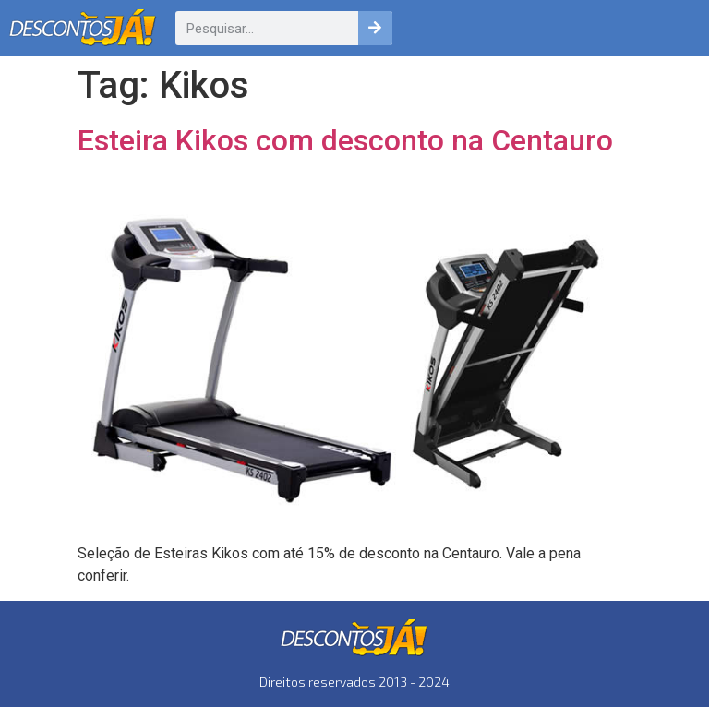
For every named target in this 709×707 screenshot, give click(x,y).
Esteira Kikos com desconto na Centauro (345, 140)
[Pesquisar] (375, 28)
